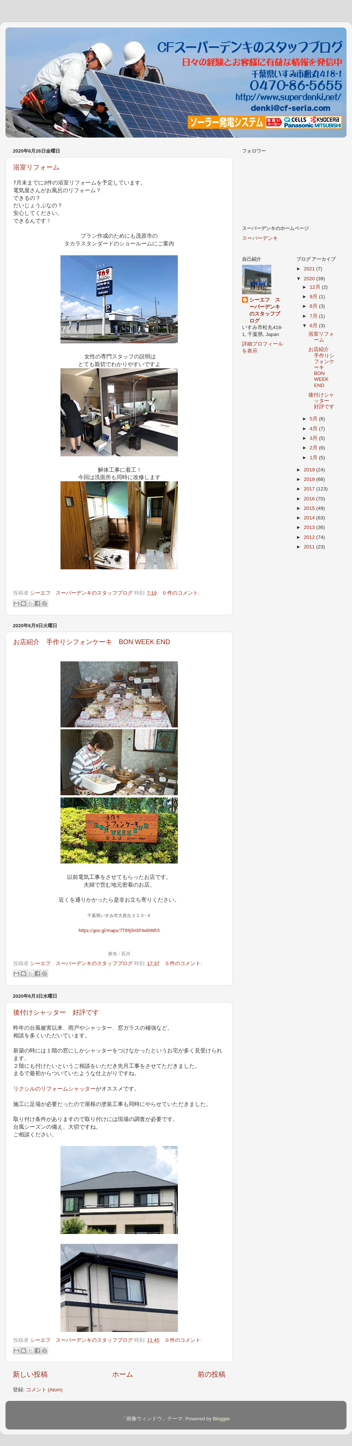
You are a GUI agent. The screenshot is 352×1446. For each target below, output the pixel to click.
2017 (310, 489)
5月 (314, 418)
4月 (314, 428)
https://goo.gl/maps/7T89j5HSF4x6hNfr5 (119, 930)
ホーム (122, 1374)
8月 (314, 306)
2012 (310, 537)
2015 (310, 508)
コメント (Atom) (44, 1389)
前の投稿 (211, 1374)
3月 (314, 438)
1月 (314, 457)
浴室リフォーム (36, 167)
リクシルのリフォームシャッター (54, 1089)
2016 (310, 498)
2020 (310, 278)
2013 (310, 527)
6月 (314, 325)
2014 (310, 518)
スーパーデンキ (260, 238)
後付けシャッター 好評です (56, 1012)
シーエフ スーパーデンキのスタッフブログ (264, 310)
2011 (310, 546)
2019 (310, 469)
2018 (310, 479)
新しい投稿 (30, 1374)
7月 (314, 316)
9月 (314, 296)
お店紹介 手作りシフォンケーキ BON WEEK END (91, 642)
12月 (316, 287)
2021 (310, 268)
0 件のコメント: (181, 593)
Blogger (221, 1418)
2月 (314, 447)
